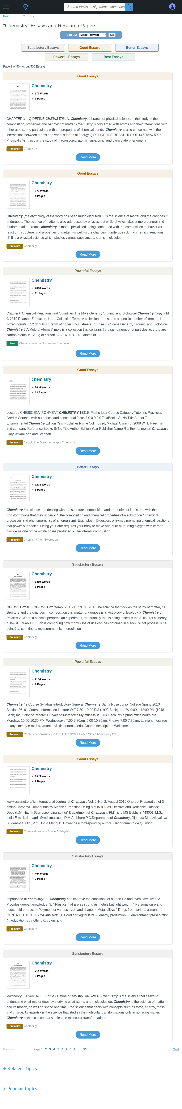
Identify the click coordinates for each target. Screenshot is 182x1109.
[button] (6, 6)
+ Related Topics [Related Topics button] (20, 1068)
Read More (88, 157)
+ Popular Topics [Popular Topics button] (20, 1088)
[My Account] (174, 6)
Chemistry (26, 16)
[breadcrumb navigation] (91, 16)
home (7, 16)
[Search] (129, 7)
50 (84, 1049)
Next (176, 1049)
